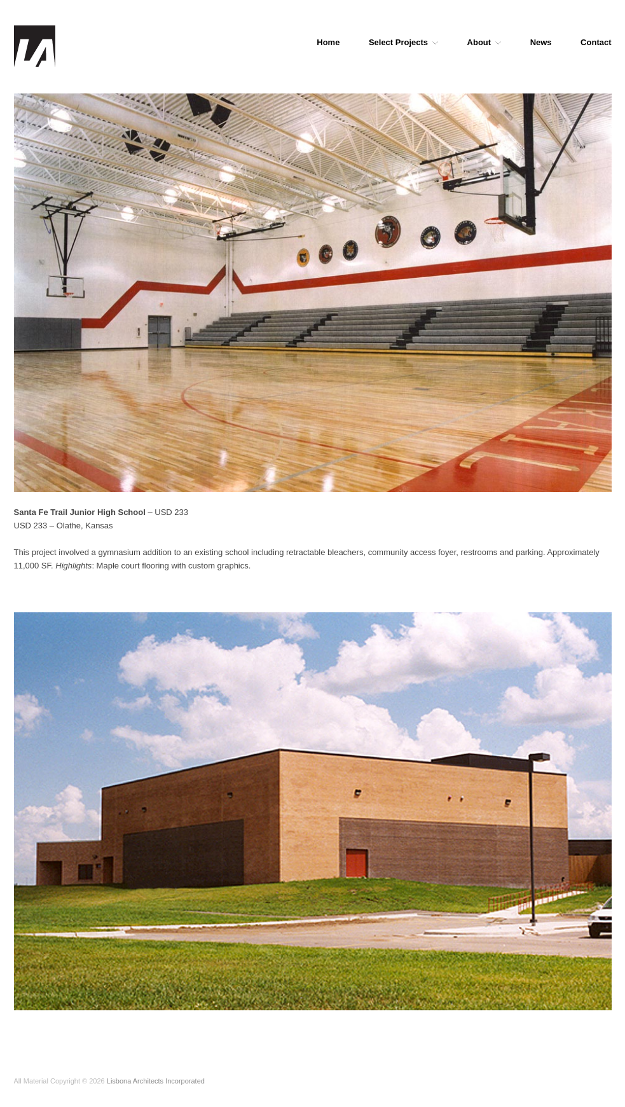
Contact (595, 42)
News (541, 42)
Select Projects (403, 42)
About (484, 42)
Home (328, 42)
